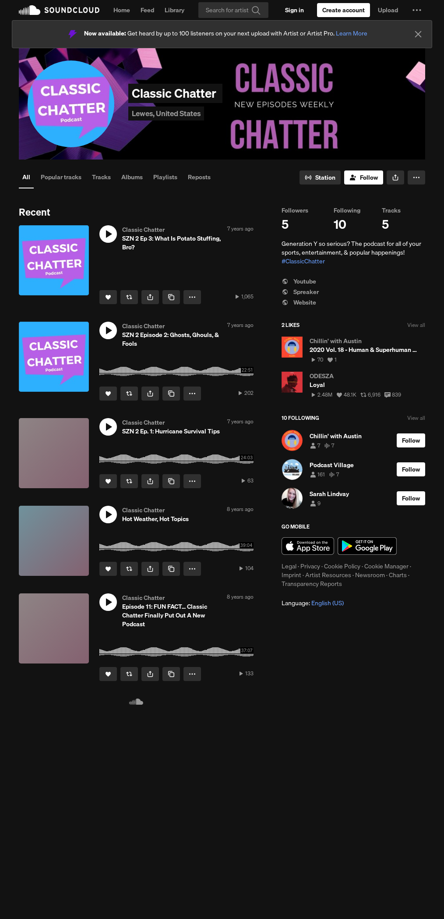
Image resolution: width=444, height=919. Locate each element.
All (26, 177)
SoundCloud (59, 10)
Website (299, 302)
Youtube (299, 281)
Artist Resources (328, 575)
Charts (398, 575)
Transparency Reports (312, 584)
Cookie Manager (386, 566)
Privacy (310, 566)
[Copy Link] (171, 297)
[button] (417, 10)
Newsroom (370, 575)
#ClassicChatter (303, 261)
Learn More (351, 33)
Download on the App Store (308, 546)
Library (174, 10)
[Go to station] (320, 177)
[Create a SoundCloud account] (343, 10)
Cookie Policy (342, 566)
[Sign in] (294, 10)
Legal (289, 566)
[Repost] (129, 297)
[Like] (108, 297)
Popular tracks (61, 177)
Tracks (101, 177)
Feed (147, 10)
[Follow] (363, 177)
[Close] (418, 34)
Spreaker (300, 292)
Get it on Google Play (367, 546)
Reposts (199, 177)
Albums (132, 177)
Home (121, 10)
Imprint (291, 575)
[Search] (233, 10)
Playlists (165, 177)
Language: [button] (313, 603)
